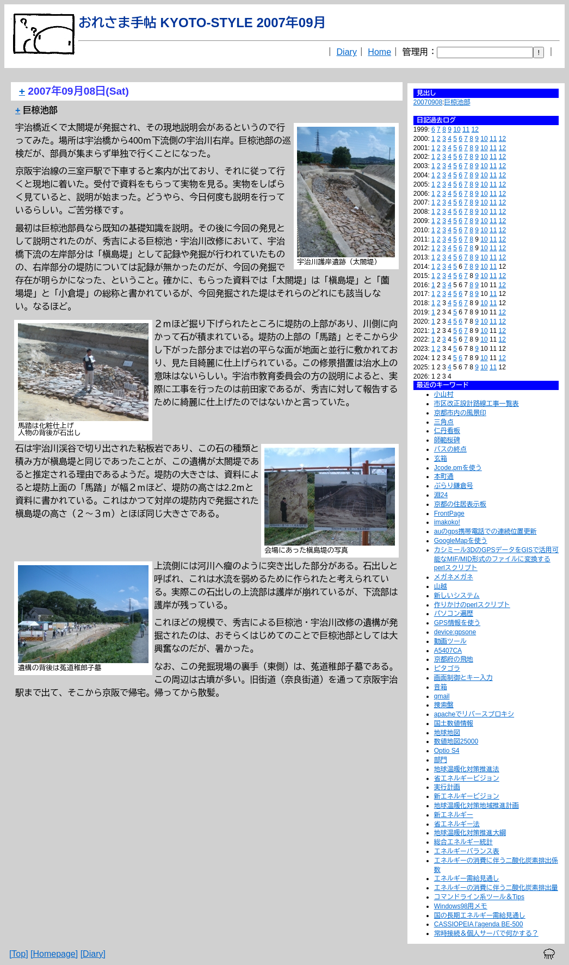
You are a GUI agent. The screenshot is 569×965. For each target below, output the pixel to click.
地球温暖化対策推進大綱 (470, 833)
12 (475, 129)
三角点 (444, 422)
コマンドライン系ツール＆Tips (479, 897)
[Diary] (93, 953)
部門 (440, 760)
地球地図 (447, 733)
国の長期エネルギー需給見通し (479, 915)
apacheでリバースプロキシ (474, 714)
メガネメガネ (453, 577)
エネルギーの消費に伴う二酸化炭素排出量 (496, 888)
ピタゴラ (447, 668)
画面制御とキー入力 (463, 678)
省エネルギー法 (457, 824)
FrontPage (449, 513)
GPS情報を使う (457, 623)
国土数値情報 (453, 723)
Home (379, 52)
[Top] (18, 953)
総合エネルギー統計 (463, 842)
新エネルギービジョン (466, 796)
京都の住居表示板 (460, 504)
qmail (442, 696)
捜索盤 (444, 705)
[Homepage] (54, 953)
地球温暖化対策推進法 (466, 769)
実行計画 (447, 787)
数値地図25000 (456, 741)
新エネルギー (453, 815)
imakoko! (447, 522)
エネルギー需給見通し (466, 878)
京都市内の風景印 (460, 413)
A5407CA (448, 650)
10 (456, 129)
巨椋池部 (457, 102)
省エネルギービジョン (466, 778)
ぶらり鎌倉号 (453, 486)
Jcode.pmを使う (458, 468)
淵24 (441, 495)
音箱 (440, 687)
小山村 (444, 394)
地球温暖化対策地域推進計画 (476, 805)
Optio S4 (447, 750)
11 (465, 129)
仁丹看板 (447, 431)
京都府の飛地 (453, 659)
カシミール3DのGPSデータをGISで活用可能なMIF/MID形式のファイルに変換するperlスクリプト (496, 559)
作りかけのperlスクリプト (472, 605)
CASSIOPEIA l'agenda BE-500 (478, 924)
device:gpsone (455, 632)
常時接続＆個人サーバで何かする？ (486, 933)
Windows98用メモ (460, 906)
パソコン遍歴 (453, 613)
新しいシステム (457, 595)
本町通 (444, 476)
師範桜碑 (447, 440)
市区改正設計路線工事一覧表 (476, 403)
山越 (440, 586)
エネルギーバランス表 (466, 851)
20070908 (427, 102)
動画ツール (450, 641)
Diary (347, 52)
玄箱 (440, 458)
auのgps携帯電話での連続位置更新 (485, 531)
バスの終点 (450, 449)
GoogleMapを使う (460, 541)
